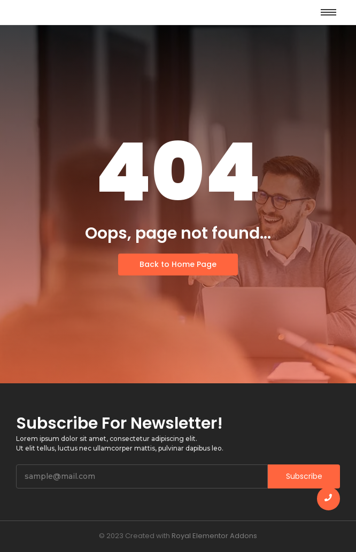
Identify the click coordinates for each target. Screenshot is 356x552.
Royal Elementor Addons (214, 536)
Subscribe (304, 476)
